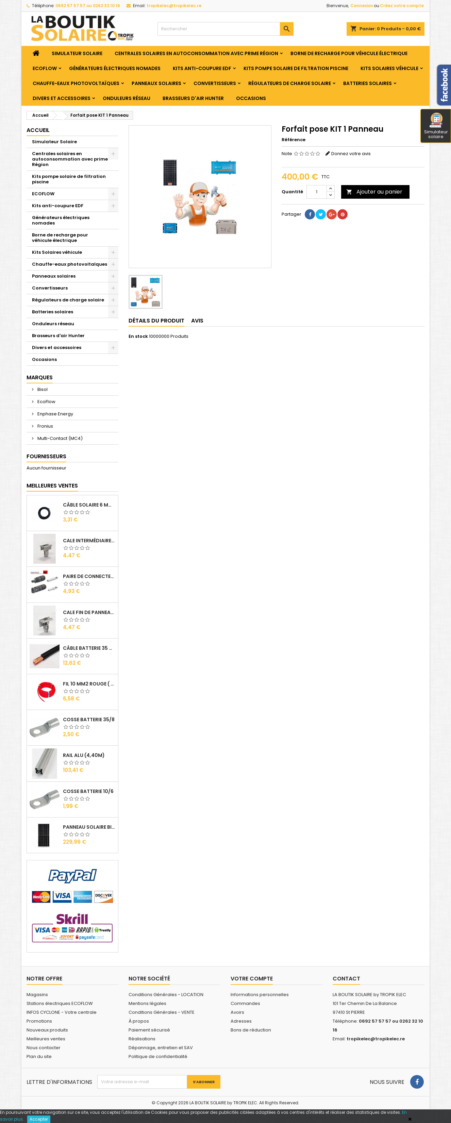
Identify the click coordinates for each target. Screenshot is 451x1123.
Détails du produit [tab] (156, 321)
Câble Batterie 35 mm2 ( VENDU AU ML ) (89, 648)
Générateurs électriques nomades (115, 68)
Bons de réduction (251, 1030)
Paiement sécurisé (149, 1030)
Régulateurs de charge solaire (289, 83)
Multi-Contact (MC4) (59, 438)
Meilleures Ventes (52, 486)
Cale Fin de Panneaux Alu (89, 612)
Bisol (42, 389)
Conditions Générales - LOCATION (166, 994)
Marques (40, 377)
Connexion (361, 6)
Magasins (37, 994)
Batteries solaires (367, 83)
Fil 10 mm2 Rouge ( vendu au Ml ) (89, 684)
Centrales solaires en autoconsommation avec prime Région (196, 53)
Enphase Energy (54, 414)
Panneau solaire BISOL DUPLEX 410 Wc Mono (89, 827)
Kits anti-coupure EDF (202, 68)
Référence (293, 140)
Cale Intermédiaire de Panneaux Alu (89, 540)
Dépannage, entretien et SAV (161, 1047)
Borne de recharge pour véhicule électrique (348, 53)
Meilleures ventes (46, 1039)
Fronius (44, 426)
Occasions (251, 98)
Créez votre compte (402, 6)
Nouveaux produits (47, 1030)
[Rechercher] (225, 29)
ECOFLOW (45, 68)
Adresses (241, 1021)
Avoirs (237, 1012)
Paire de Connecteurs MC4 (89, 576)
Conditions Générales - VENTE (162, 1012)
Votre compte (252, 978)
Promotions (39, 1021)
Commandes (245, 1003)
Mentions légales (147, 1003)
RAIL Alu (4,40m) (84, 755)
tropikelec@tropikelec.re (174, 6)
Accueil (38, 130)
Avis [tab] (197, 321)
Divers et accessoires (61, 98)
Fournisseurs (46, 456)
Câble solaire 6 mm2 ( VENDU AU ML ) (89, 505)
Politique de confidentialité (158, 1056)
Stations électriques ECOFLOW (60, 1003)
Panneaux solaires (156, 83)
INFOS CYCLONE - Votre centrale (62, 1012)
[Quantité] (316, 192)
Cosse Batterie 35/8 (89, 719)
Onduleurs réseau (126, 98)
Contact (346, 978)
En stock (138, 336)
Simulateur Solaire (77, 53)
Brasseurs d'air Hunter (193, 98)
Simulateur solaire (436, 126)
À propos (139, 1021)
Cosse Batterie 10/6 (88, 791)
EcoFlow (45, 401)
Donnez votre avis (351, 153)
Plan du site (39, 1056)
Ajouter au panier (374, 192)
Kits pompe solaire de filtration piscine (296, 68)
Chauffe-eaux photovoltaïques (76, 83)
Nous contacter (44, 1047)
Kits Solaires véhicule (389, 68)
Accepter (39, 1119)
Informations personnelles (260, 994)
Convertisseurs (215, 83)
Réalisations (142, 1039)
